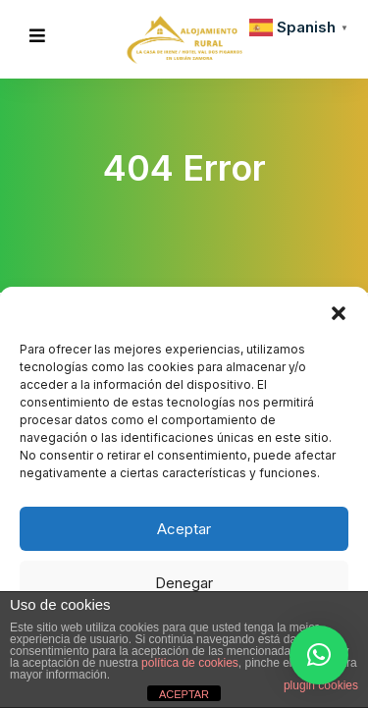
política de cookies (189, 663)
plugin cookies (321, 685)
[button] (338, 311)
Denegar (184, 582)
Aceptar (184, 528)
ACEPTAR (184, 694)
